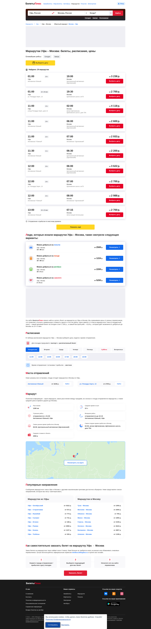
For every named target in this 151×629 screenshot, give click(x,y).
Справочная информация (34, 607)
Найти (118, 13)
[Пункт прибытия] (70, 13)
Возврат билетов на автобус (35, 610)
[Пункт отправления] (42, 13)
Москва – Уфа (73, 24)
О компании (29, 594)
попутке (57, 245)
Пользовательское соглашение (35, 603)
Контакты (29, 597)
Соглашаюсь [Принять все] (53, 625)
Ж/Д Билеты (57, 4)
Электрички (92, 4)
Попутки (84, 4)
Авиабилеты (47, 4)
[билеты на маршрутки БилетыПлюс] (33, 583)
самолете (57, 278)
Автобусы (66, 4)
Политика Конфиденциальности (58, 619)
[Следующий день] (111, 13)
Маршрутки (75, 4)
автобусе (57, 267)
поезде (56, 256)
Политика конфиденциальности (36, 600)
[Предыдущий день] (86, 13)
